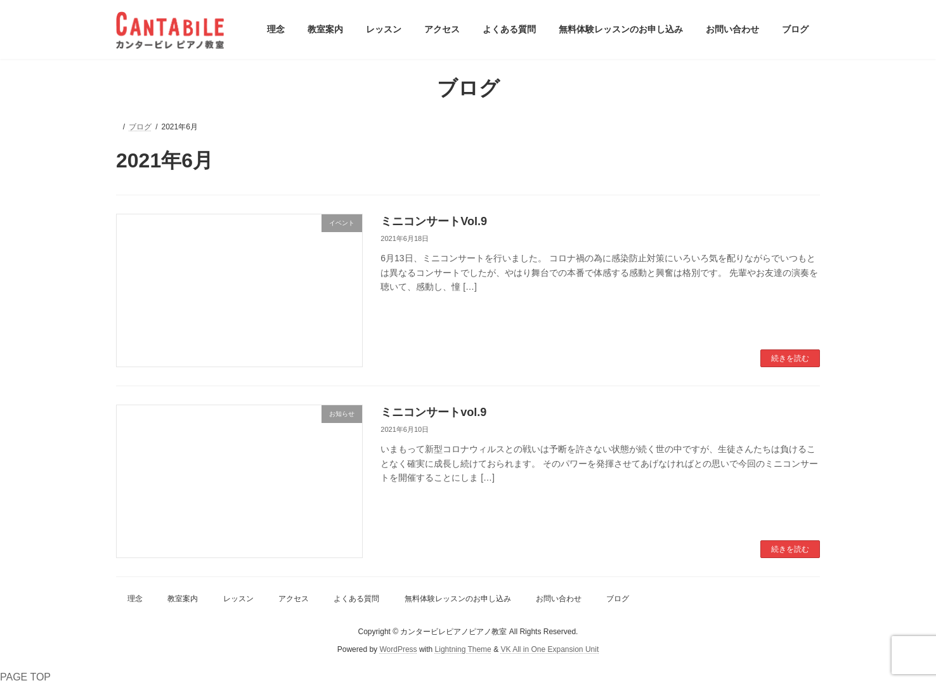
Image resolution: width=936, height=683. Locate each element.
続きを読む (790, 358)
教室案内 (182, 598)
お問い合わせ (559, 598)
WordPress (398, 650)
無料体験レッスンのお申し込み (458, 598)
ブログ (617, 598)
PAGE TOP (25, 677)
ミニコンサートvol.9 (433, 412)
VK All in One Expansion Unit (549, 650)
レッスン (238, 598)
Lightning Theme (463, 650)
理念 (135, 598)
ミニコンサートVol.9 (433, 221)
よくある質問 (356, 598)
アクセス (293, 598)
